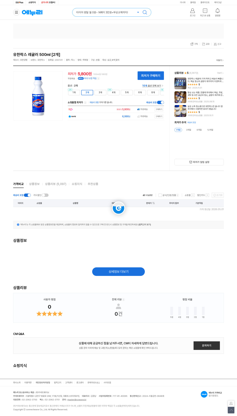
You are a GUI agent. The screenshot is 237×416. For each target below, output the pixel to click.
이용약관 (28, 382)
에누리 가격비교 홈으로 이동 (32, 12)
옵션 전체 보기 (151, 85)
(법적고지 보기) (144, 224)
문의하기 (206, 345)
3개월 (188, 130)
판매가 (149, 203)
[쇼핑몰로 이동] (115, 109)
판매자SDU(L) (94, 382)
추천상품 (93, 184)
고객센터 (68, 382)
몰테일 (193, 2)
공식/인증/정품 (169, 195)
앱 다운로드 (212, 394)
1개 (74, 92)
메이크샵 (218, 2)
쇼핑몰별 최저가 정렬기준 (85, 102)
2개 (87, 92)
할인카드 (201, 195)
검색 (145, 12)
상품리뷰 (55, 184)
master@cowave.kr (76, 399)
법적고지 (57, 382)
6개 (140, 92)
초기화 (219, 195)
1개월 (178, 130)
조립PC (48, 2)
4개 (113, 92)
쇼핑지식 (32, 2)
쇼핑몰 (188, 195)
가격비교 (18, 184)
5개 (127, 92)
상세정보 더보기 (119, 272)
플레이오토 (205, 2)
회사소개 (16, 382)
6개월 (199, 130)
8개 (153, 92)
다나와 (182, 2)
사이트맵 (107, 382)
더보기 (219, 60)
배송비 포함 (151, 102)
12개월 (210, 130)
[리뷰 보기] (199, 83)
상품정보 (34, 184)
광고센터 (80, 382)
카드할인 (37, 195)
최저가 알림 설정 (201, 162)
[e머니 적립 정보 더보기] (98, 78)
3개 (100, 92)
